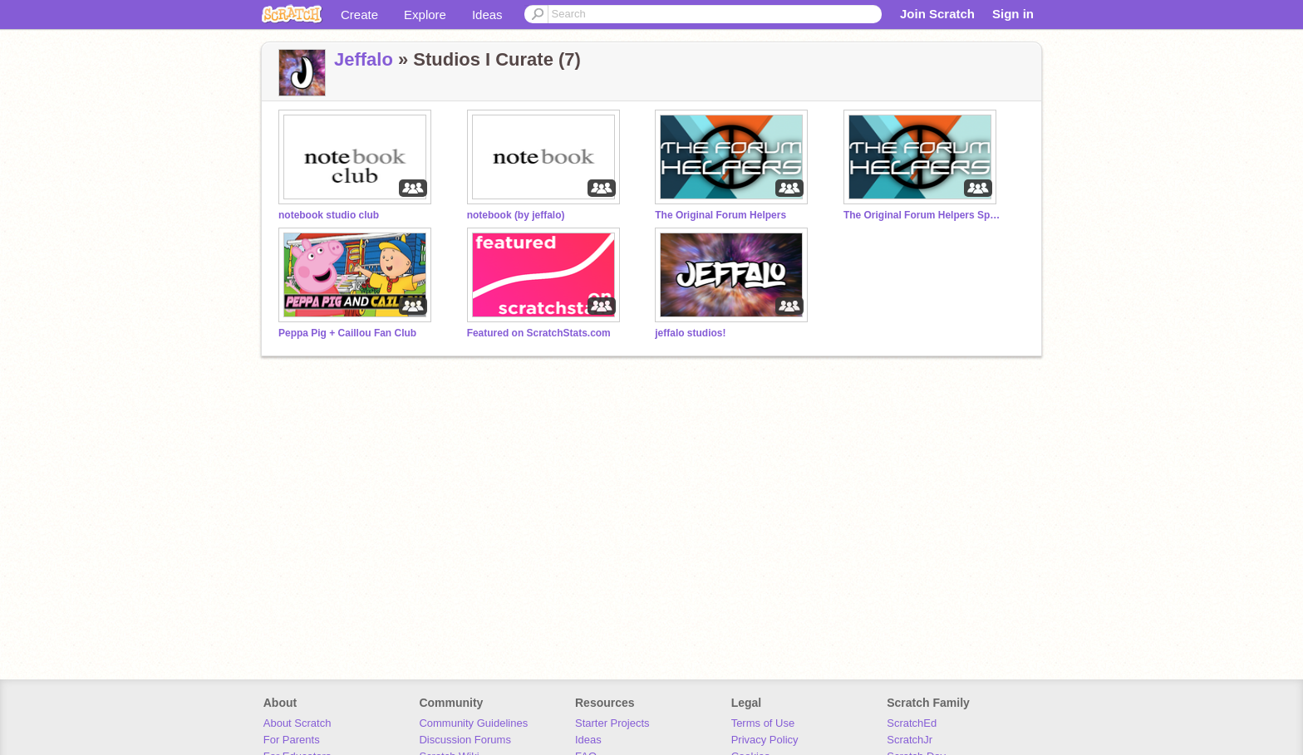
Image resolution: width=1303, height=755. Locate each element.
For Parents (291, 739)
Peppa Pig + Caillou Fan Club (347, 333)
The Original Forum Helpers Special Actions (922, 215)
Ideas (487, 14)
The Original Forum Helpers (720, 215)
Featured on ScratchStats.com (539, 333)
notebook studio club (328, 215)
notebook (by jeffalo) (516, 215)
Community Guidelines (473, 723)
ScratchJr (909, 739)
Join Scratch (937, 14)
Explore (425, 14)
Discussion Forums (465, 739)
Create (359, 14)
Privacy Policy (765, 739)
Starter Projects (612, 723)
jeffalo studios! (690, 333)
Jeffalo (363, 59)
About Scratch (297, 723)
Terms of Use (763, 723)
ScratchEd (912, 723)
